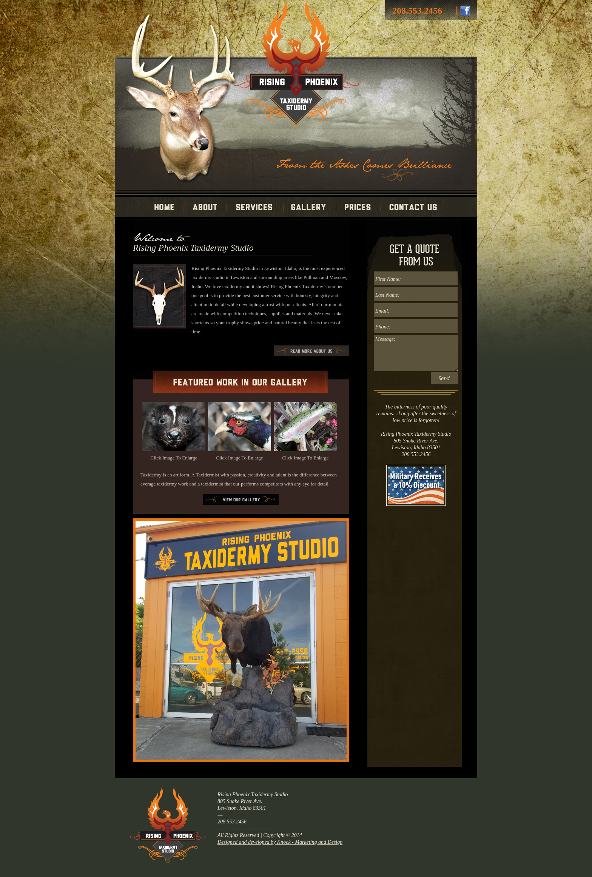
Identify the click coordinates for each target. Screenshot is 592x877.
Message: (416, 353)
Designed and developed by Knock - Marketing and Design (279, 842)
